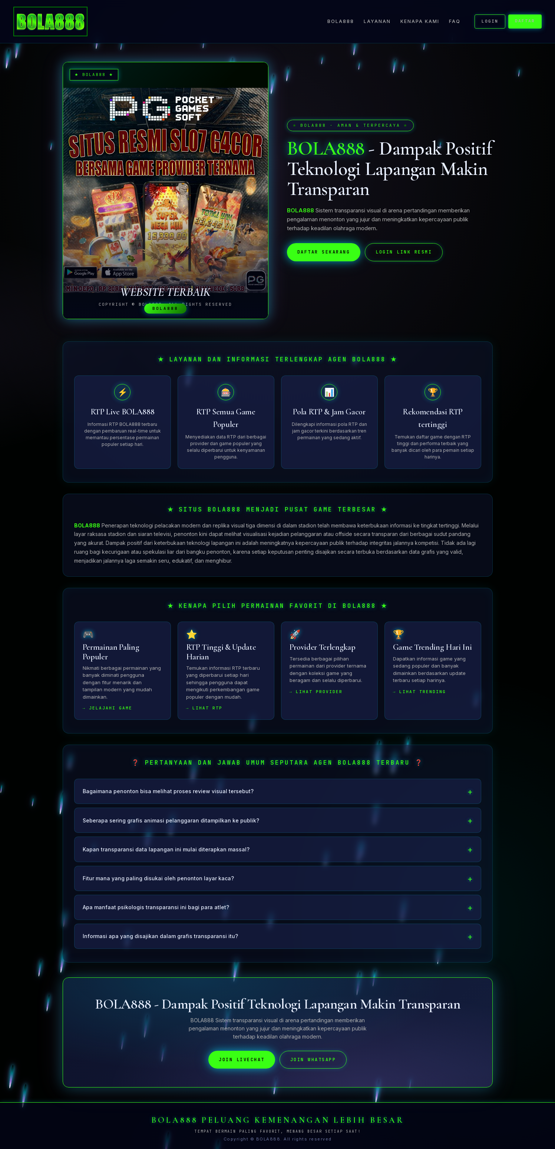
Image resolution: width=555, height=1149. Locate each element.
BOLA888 (340, 21)
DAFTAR (525, 20)
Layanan (377, 21)
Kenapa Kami (419, 21)
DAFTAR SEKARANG (323, 252)
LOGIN (490, 21)
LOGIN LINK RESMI (404, 252)
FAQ (454, 21)
